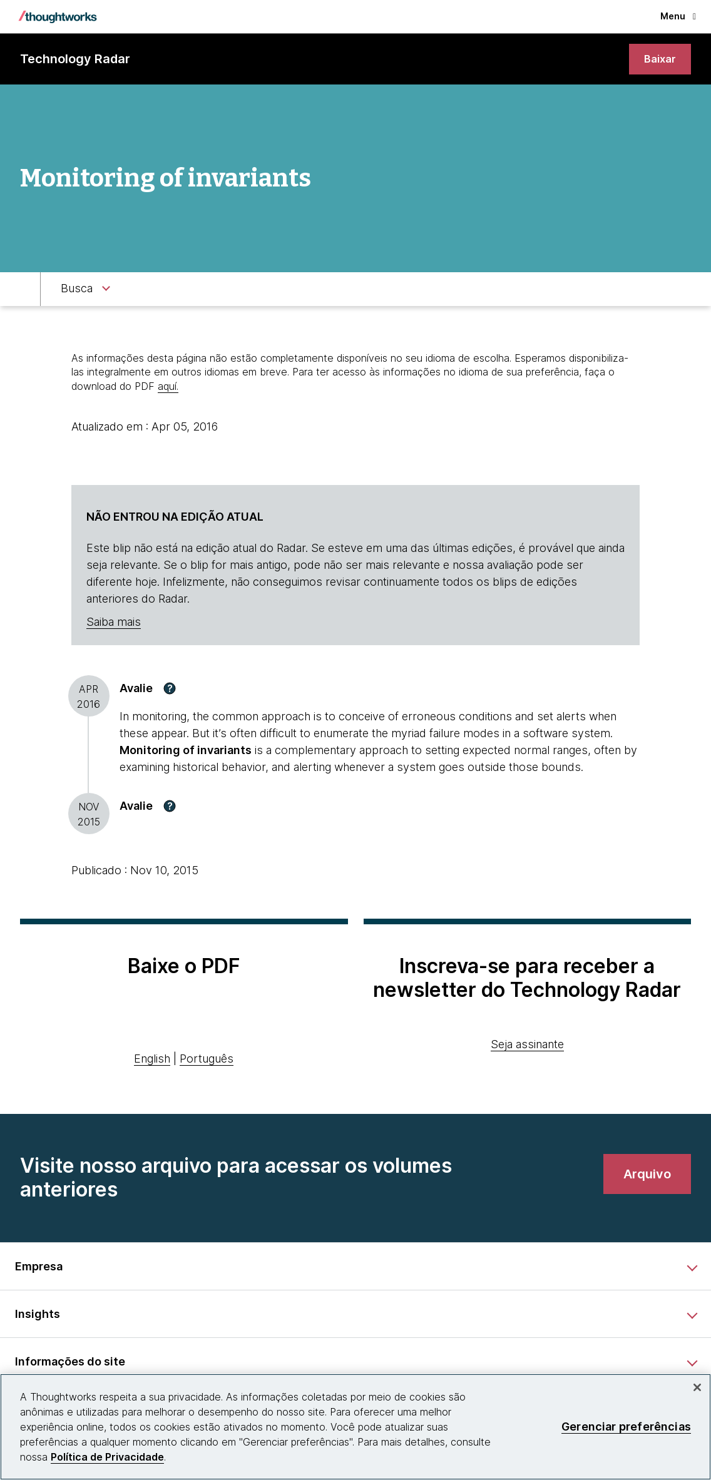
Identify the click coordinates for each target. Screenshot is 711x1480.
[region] (355, 1427)
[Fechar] (697, 1387)
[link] (659, 60)
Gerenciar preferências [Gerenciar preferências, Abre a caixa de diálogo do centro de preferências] (626, 1426)
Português (206, 1060)
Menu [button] (678, 16)
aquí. (168, 387)
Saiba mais (113, 623)
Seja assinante (527, 1046)
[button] (169, 690)
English (152, 1060)
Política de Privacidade (107, 1457)
